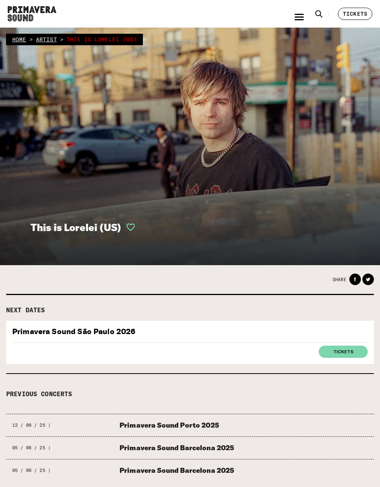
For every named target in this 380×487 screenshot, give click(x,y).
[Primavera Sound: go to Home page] (32, 14)
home (19, 39)
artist (46, 39)
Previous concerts (39, 394)
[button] (319, 14)
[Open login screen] (128, 227)
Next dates (25, 310)
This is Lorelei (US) (76, 227)
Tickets (343, 351)
